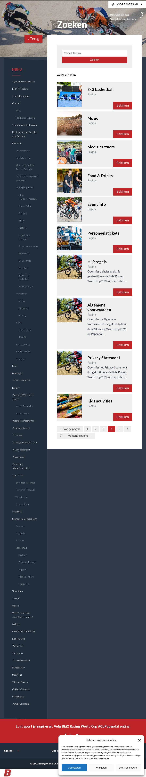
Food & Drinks (23, 344)
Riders (19, 322)
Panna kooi (17, 645)
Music (22, 220)
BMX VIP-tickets (20, 88)
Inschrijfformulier (24, 406)
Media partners (26, 576)
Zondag (22, 315)
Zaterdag (23, 308)
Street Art (17, 674)
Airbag (15, 624)
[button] (139, 740)
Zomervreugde (26, 286)
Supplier (23, 569)
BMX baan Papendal (25, 482)
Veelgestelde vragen (25, 117)
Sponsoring (21, 547)
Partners (23, 227)
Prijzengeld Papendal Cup (24, 442)
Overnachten (22, 504)
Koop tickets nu (127, 4)
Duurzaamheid (23, 150)
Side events (24, 253)
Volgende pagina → (80, 435)
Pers (18, 110)
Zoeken (94, 59)
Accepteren (74, 767)
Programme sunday (28, 246)
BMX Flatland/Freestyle (23, 631)
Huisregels (17, 373)
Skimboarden (25, 260)
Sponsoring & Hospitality (24, 518)
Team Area (17, 591)
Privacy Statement (21, 449)
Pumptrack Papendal (25, 489)
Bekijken (122, 105)
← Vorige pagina (70, 429)
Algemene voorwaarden (23, 81)
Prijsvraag (17, 435)
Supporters (24, 584)
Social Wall (17, 511)
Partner (22, 555)
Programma (21, 293)
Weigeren (101, 767)
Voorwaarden (22, 413)
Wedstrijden (22, 497)
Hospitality (21, 533)
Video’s (15, 605)
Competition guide (21, 96)
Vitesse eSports (20, 682)
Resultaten (21, 358)
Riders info (17, 475)
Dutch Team (25, 329)
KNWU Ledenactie (21, 380)
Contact (16, 103)
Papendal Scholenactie (23, 420)
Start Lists (24, 267)
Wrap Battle (18, 696)
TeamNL (23, 337)
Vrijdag (22, 301)
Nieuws (16, 387)
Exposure (20, 526)
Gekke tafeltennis (21, 689)
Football (23, 213)
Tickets (15, 598)
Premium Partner (27, 562)
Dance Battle (25, 206)
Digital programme (24, 187)
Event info (17, 143)
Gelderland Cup (23, 158)
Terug (33, 39)
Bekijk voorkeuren (128, 767)
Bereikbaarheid (23, 351)
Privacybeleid (18, 457)
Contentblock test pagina (24, 124)
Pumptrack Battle (20, 703)
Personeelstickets (21, 428)
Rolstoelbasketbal (21, 660)
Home (15, 366)
